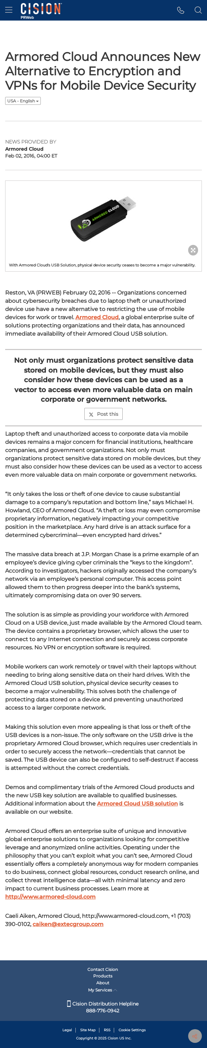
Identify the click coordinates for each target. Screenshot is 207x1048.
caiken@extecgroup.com (68, 924)
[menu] (8, 10)
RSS (107, 1030)
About (102, 982)
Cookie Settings (132, 1030)
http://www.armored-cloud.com (50, 897)
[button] (181, 10)
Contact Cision (102, 969)
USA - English (23, 100)
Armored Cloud (97, 317)
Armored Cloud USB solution (137, 803)
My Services (102, 990)
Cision (113, 1038)
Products (102, 975)
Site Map (88, 1030)
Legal (67, 1030)
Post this (103, 414)
